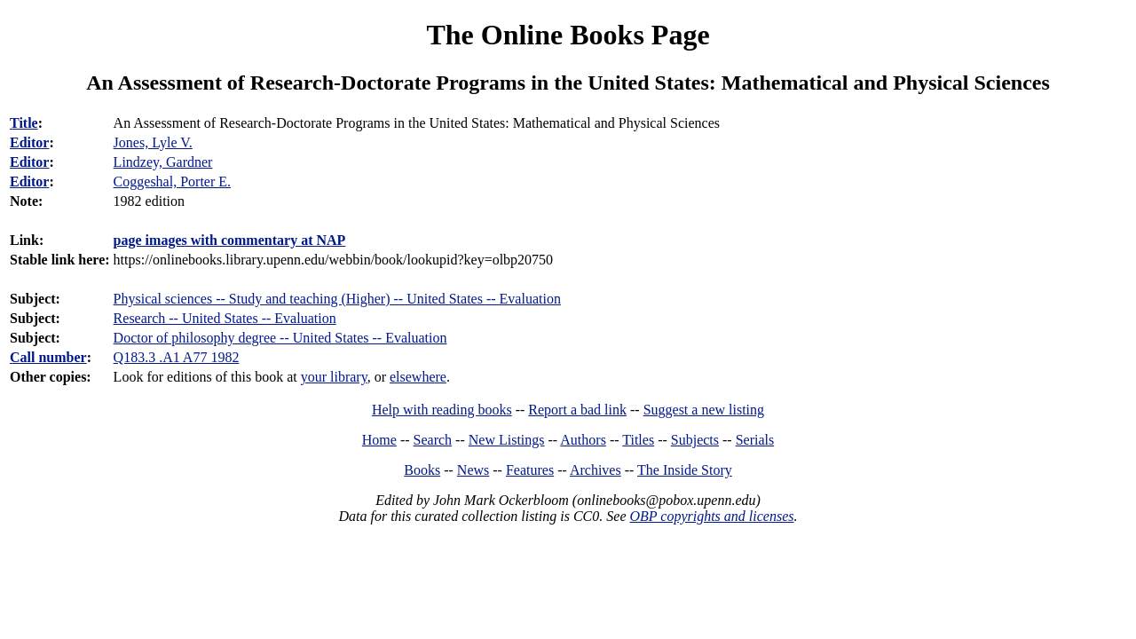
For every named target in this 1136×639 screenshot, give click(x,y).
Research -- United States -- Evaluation (225, 318)
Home (379, 439)
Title (24, 122)
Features (530, 469)
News (473, 469)
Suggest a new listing (703, 409)
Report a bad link (577, 409)
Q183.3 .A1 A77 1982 (177, 357)
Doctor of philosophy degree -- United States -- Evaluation (280, 337)
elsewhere (418, 376)
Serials (755, 439)
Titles (638, 439)
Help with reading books (442, 409)
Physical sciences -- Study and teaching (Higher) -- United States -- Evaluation (337, 298)
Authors (583, 439)
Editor (29, 142)
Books (422, 469)
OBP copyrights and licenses (711, 516)
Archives (595, 469)
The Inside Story (684, 469)
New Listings (507, 439)
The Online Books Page (567, 35)
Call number (48, 357)
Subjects (695, 439)
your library (334, 376)
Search (433, 439)
